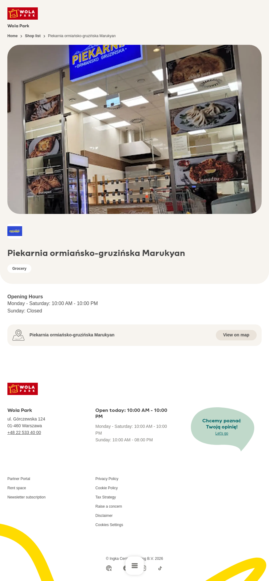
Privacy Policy (106, 479)
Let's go (222, 433)
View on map (236, 334)
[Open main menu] (134, 565)
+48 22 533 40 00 (24, 432)
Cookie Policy (106, 488)
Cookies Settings (109, 525)
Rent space (16, 488)
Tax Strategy (105, 497)
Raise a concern (108, 506)
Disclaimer (104, 515)
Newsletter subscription (26, 497)
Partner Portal (18, 479)
